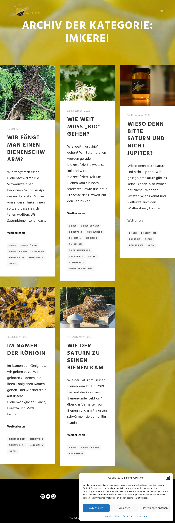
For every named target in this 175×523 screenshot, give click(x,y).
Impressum (142, 516)
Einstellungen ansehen (155, 508)
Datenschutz (129, 516)
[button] (168, 478)
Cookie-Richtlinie (113, 516)
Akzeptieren (96, 508)
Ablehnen (124, 508)
